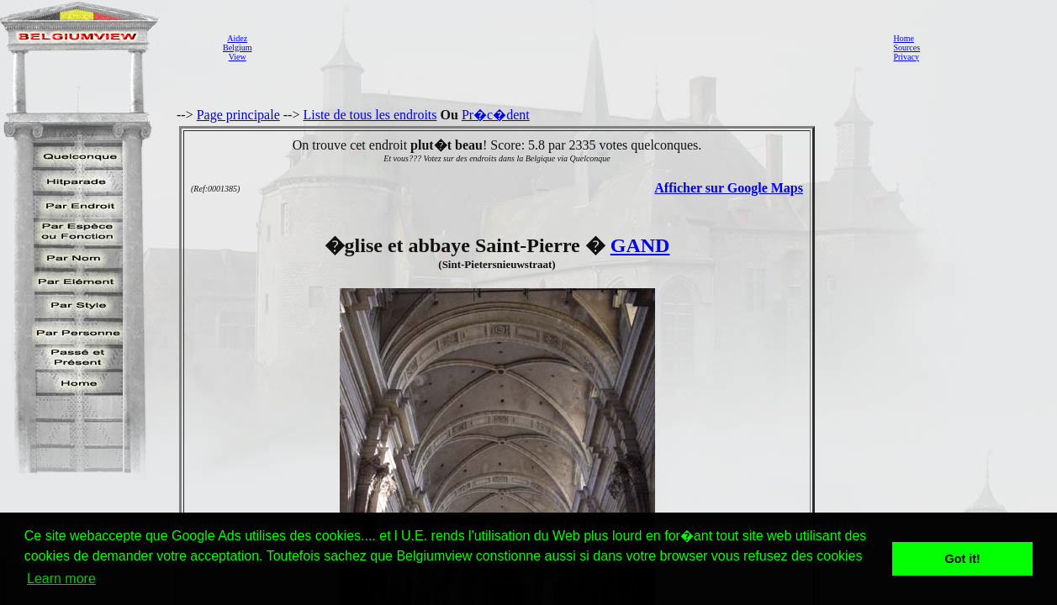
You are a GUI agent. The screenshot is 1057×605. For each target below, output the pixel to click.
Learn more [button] (61, 578)
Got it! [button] (962, 559)
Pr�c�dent (496, 115)
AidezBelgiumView (237, 47)
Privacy (906, 56)
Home (903, 38)
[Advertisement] (568, 47)
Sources (906, 47)
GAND (640, 245)
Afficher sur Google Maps (728, 188)
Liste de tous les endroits (369, 115)
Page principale (238, 115)
